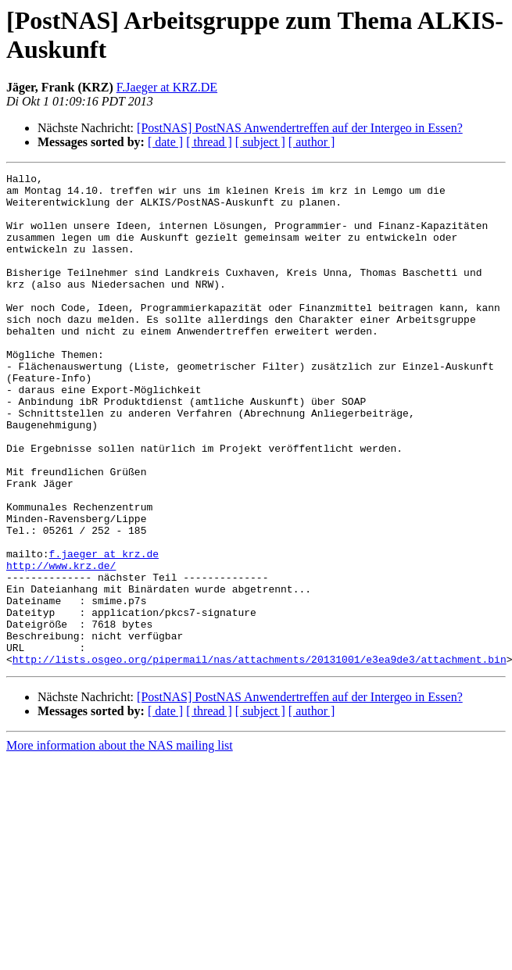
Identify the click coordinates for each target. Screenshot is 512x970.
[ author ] (311, 142)
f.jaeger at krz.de (104, 631)
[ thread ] (209, 142)
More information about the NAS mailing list (119, 843)
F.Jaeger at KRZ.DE (166, 87)
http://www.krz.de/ (61, 645)
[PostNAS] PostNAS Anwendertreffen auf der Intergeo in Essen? (300, 127)
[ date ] (165, 142)
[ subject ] (260, 142)
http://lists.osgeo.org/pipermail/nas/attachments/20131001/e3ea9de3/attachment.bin (260, 757)
